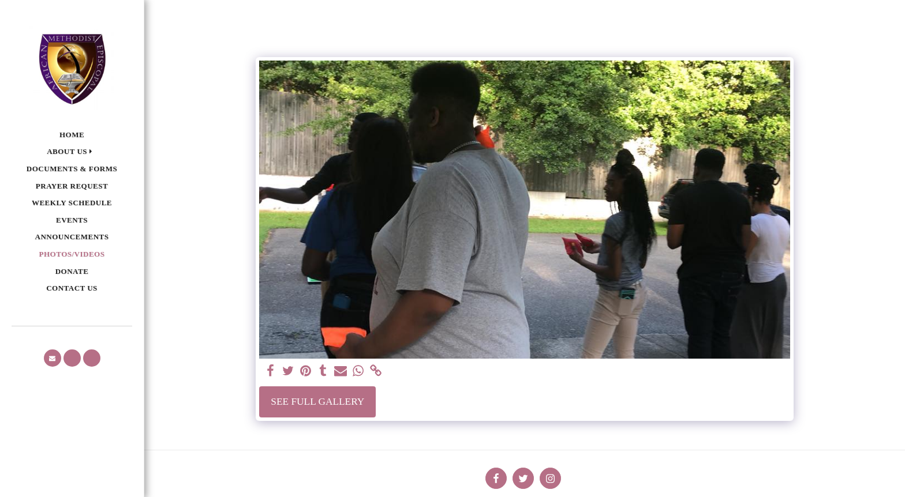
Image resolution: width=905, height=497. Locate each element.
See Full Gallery (317, 401)
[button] (72, 152)
